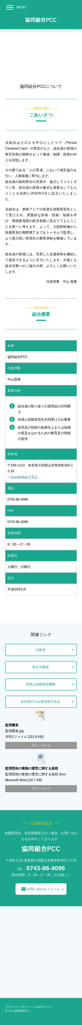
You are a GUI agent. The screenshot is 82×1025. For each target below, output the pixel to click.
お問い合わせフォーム (40, 888)
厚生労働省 (40, 667)
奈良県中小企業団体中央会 (40, 701)
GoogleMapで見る (24, 477)
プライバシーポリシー (18, 1006)
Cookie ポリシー (43, 1006)
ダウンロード (41, 745)
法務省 (40, 650)
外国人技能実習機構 (40, 684)
